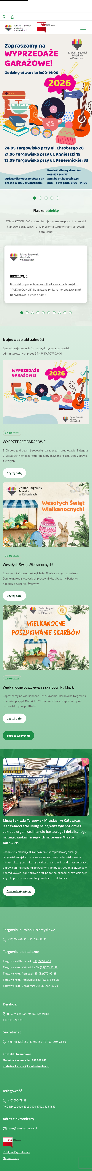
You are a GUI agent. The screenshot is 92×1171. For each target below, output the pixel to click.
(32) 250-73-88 (17, 1100)
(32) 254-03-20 (17, 939)
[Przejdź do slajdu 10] (70, 312)
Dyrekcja (10, 1004)
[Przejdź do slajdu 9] (65, 312)
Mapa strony (11, 1158)
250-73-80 (59, 1041)
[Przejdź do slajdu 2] (40, 198)
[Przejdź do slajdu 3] (46, 198)
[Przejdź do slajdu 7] (54, 312)
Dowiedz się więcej (19, 891)
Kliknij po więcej (18, 104)
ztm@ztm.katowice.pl (22, 1128)
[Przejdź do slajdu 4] (51, 198)
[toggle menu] (83, 27)
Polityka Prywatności (16, 1152)
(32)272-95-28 (42, 961)
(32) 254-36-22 (37, 939)
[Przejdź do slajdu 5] (57, 198)
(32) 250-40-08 (27, 1041)
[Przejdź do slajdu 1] (34, 198)
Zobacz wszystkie (19, 735)
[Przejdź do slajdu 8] (59, 312)
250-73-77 (44, 1041)
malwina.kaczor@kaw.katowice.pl (26, 1066)
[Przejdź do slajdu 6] (48, 312)
